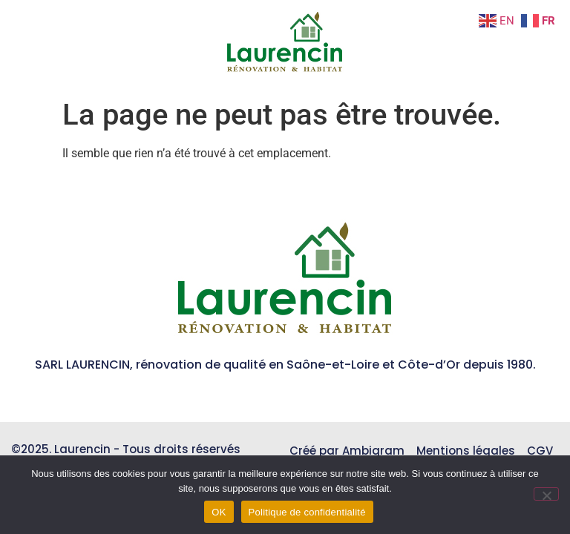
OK (219, 512)
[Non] (546, 494)
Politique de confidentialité (307, 512)
